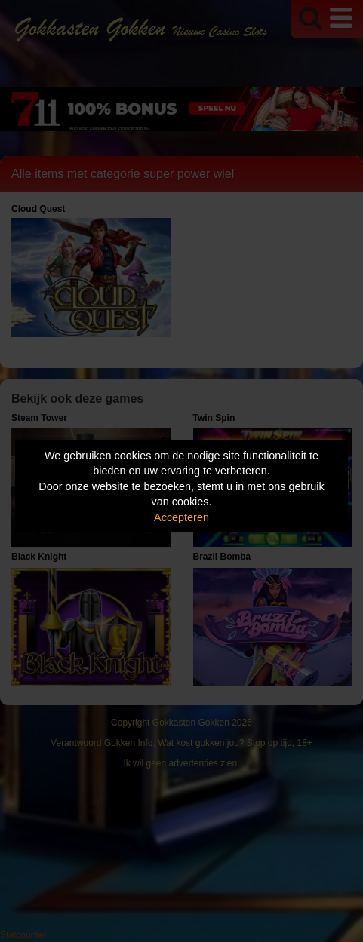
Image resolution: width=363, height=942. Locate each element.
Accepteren (181, 517)
